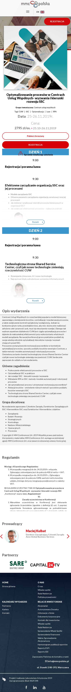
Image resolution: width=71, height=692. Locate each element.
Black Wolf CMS (31, 681)
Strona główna (8, 586)
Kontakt (6, 613)
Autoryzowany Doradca (48, 609)
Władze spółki (44, 590)
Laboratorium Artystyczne (36, 678)
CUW (21, 111)
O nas (40, 586)
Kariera (5, 609)
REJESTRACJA (57, 21)
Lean (48, 111)
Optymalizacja (38, 111)
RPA (55, 111)
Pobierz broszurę (35, 136)
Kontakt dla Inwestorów (49, 620)
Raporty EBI (43, 651)
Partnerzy (6, 606)
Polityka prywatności (47, 597)
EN (40, 12)
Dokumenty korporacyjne (49, 616)
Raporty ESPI (44, 648)
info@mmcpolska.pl (58, 661)
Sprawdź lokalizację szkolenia (35, 153)
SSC (27, 111)
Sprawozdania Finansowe (49, 634)
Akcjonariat (43, 606)
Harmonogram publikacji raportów (53, 644)
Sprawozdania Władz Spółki (50, 631)
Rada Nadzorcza (45, 593)
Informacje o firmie (46, 613)
